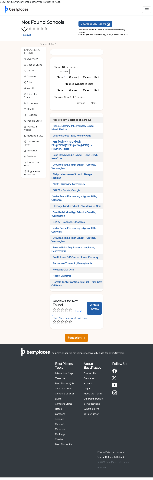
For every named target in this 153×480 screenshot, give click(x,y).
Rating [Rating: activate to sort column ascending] (98, 77)
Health (29, 109)
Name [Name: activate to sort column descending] (60, 77)
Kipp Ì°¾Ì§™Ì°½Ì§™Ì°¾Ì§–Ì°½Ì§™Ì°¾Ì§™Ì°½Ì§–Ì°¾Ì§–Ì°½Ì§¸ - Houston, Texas (71, 145)
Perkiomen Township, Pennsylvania (72, 263)
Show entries (66, 67)
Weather (30, 88)
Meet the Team (93, 393)
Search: (79, 71)
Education (76, 338)
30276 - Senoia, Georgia (66, 190)
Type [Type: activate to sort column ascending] (86, 77)
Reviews (26, 35)
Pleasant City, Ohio (63, 269)
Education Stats (31, 96)
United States (47, 44)
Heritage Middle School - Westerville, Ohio (77, 206)
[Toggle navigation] (146, 10)
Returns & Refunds (115, 457)
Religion (30, 115)
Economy (31, 103)
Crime (29, 70)
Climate (30, 76)
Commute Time (31, 143)
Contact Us (90, 373)
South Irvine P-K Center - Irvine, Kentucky (75, 257)
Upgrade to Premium (32, 173)
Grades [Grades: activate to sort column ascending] (73, 77)
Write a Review (94, 308)
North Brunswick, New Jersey (69, 184)
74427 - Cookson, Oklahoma (69, 222)
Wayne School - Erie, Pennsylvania (72, 135)
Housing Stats (33, 135)
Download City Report (95, 24)
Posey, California (62, 276)
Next (94, 103)
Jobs (28, 82)
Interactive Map (31, 164)
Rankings (31, 150)
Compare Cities (63, 388)
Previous (80, 103)
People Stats (33, 120)
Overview (31, 58)
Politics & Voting (30, 128)
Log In (87, 388)
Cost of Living (33, 64)
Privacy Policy (105, 451)
